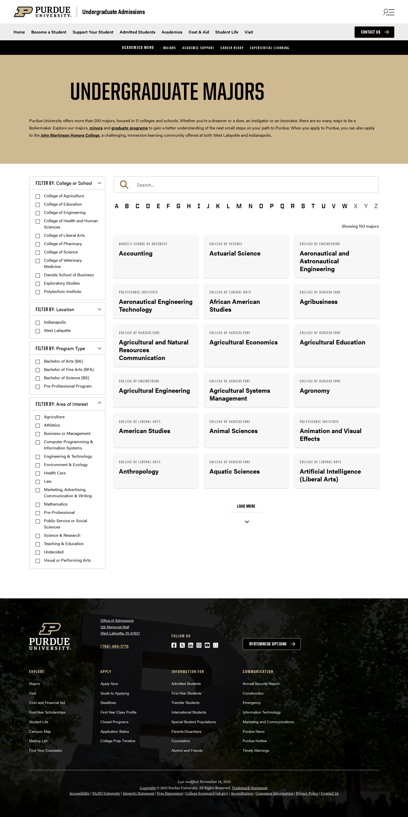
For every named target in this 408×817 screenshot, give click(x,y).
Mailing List (38, 740)
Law (48, 481)
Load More (246, 506)
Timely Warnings (256, 750)
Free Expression (170, 793)
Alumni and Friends (187, 750)
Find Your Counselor (45, 750)
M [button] (239, 205)
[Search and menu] (388, 12)
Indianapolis (55, 322)
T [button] (313, 205)
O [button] (261, 205)
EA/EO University (106, 793)
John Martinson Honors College (70, 135)
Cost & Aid (199, 32)
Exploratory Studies (62, 283)
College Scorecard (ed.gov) (206, 793)
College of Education (63, 204)
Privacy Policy (307, 793)
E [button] (158, 205)
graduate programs (129, 128)
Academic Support (198, 47)
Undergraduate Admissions (113, 11)
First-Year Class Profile (118, 712)
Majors (169, 47)
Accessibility (79, 793)
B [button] (127, 205)
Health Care (55, 473)
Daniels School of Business (69, 275)
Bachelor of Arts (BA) (63, 361)
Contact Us (370, 32)
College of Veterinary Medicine (63, 263)
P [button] (272, 205)
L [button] (228, 205)
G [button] (178, 205)
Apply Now (109, 683)
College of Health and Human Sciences (71, 224)
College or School (64, 183)
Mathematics (56, 504)
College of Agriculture (64, 196)
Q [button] (282, 205)
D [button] (148, 205)
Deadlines (108, 702)
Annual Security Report (261, 683)
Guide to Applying (114, 693)
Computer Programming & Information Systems (68, 445)
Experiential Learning (269, 47)
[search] (246, 184)
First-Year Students (186, 693)
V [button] (333, 205)
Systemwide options (267, 643)
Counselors (180, 740)
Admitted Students (137, 32)
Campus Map (40, 731)
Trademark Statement (249, 787)
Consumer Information (274, 793)
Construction (253, 693)
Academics (172, 32)
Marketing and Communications (268, 721)
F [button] (168, 205)
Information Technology (262, 712)
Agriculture (54, 417)
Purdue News (254, 731)
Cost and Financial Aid (47, 702)
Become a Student (48, 32)
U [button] (324, 205)
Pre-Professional (59, 512)
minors (96, 128)
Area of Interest (62, 404)
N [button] (250, 205)
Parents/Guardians (186, 731)
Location (55, 309)
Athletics (52, 425)
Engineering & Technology (68, 456)
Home (19, 32)
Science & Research (62, 535)
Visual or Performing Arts (67, 560)
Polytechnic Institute (62, 291)
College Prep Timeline (117, 740)
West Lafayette (57, 330)
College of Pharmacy (63, 243)
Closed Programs (114, 721)
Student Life (226, 32)
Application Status (114, 731)
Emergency (252, 702)
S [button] (303, 205)
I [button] (198, 205)
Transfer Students (185, 702)
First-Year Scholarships (47, 712)
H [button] (189, 205)
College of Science (61, 252)
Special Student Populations (193, 721)
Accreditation (242, 793)
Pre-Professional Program (68, 386)
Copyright (148, 787)
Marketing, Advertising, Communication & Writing (68, 492)
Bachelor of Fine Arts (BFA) (69, 369)
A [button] (116, 205)
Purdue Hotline (255, 740)
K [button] (218, 205)
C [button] (137, 205)
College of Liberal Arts (64, 235)
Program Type (60, 348)
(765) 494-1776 (114, 646)
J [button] (208, 205)
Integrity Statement (138, 793)
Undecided (53, 552)
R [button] (293, 205)
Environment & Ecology (66, 464)
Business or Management (67, 433)
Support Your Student (93, 32)
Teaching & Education (64, 543)
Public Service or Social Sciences (65, 524)
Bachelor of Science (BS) (66, 378)
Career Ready (232, 47)
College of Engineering (65, 212)
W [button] (344, 205)
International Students (188, 712)
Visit (249, 32)
